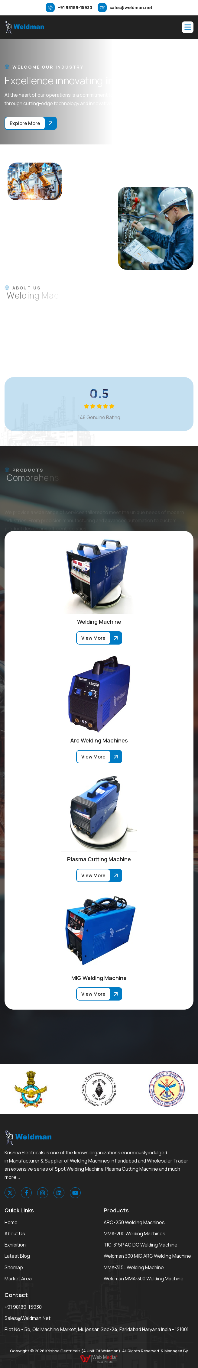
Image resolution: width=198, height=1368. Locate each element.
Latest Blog (17, 1256)
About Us (15, 1233)
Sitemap (14, 1267)
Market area (18, 1278)
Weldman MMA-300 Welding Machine (143, 1278)
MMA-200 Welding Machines (134, 1233)
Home (11, 1222)
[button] (187, 27)
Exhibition (15, 1244)
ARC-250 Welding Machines (134, 1222)
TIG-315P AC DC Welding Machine (140, 1244)
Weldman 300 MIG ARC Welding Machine (147, 1256)
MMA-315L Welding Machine (134, 1267)
